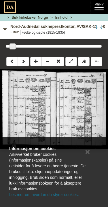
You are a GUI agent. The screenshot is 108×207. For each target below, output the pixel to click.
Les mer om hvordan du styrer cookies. (44, 194)
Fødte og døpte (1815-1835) (43, 32)
